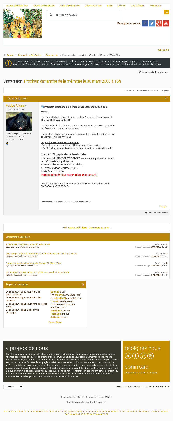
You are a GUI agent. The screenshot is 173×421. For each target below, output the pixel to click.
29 (81, 411)
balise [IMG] (60, 298)
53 (155, 411)
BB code (55, 291)
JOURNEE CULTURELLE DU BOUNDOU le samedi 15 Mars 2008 (37, 272)
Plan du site (155, 6)
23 (62, 411)
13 (31, 411)
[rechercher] (82, 15)
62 (78, 414)
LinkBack (129, 90)
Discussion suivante (99, 227)
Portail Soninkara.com (17, 6)
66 (91, 414)
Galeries (121, 6)
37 (105, 411)
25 (68, 411)
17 (43, 411)
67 (94, 414)
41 (118, 411)
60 (72, 414)
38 (109, 411)
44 (127, 411)
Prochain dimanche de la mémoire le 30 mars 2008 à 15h (72, 81)
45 (130, 411)
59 (69, 414)
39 (112, 411)
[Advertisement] (79, 34)
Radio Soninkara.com (70, 6)
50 (146, 411)
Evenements (52, 55)
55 (162, 411)
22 (59, 411)
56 (165, 411)
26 (71, 411)
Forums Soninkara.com (44, 6)
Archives (150, 386)
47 (137, 411)
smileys (59, 295)
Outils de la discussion (146, 90)
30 (84, 411)
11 (24, 411)
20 (52, 411)
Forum (10, 55)
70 (103, 414)
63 (82, 414)
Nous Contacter (138, 6)
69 (100, 414)
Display (164, 90)
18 (46, 411)
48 (140, 411)
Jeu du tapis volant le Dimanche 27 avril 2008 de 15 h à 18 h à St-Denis (41, 253)
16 (40, 411)
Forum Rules (55, 322)
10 (21, 411)
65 (88, 414)
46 (133, 411)
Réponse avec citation (157, 212)
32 (90, 411)
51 (149, 411)
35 (99, 411)
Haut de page (163, 386)
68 (97, 414)
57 (168, 411)
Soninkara (139, 386)
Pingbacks (56, 314)
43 (124, 411)
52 (152, 411)
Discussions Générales (29, 55)
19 (49, 411)
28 (77, 411)
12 (27, 411)
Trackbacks (57, 310)
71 (107, 414)
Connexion (163, 49)
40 (115, 411)
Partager (163, 206)
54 (158, 411)
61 (75, 414)
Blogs (109, 6)
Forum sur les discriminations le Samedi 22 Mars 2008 (33, 263)
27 (74, 411)
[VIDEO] (54, 301)
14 (34, 411)
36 (102, 411)
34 (96, 411)
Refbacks (55, 317)
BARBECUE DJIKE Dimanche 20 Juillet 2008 (28, 244)
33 (93, 411)
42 (121, 411)
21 (56, 411)
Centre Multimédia (93, 6)
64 (85, 414)
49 (143, 411)
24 (65, 411)
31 (87, 411)
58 (66, 414)
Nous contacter (124, 386)
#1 (166, 98)
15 (37, 411)
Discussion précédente (75, 227)
